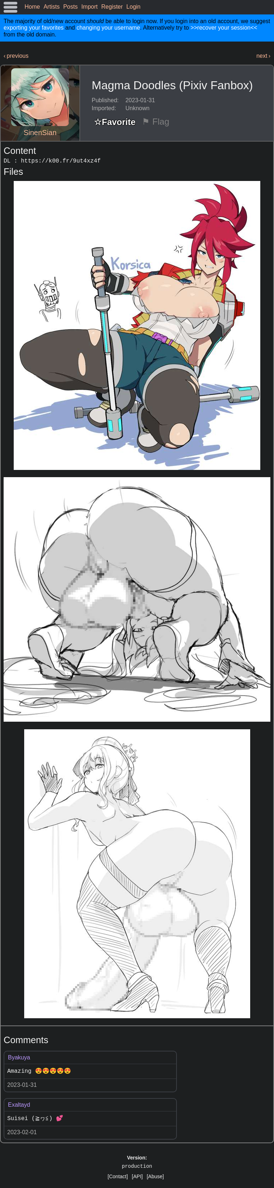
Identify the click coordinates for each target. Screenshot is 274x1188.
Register (112, 7)
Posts (70, 7)
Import (89, 7)
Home (32, 7)
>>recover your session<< (224, 28)
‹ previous (16, 56)
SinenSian (39, 133)
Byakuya (19, 1057)
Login (133, 7)
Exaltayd (19, 1105)
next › (263, 56)
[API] (137, 1176)
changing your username (108, 28)
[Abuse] (155, 1176)
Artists (52, 7)
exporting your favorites (34, 28)
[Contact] (118, 1176)
